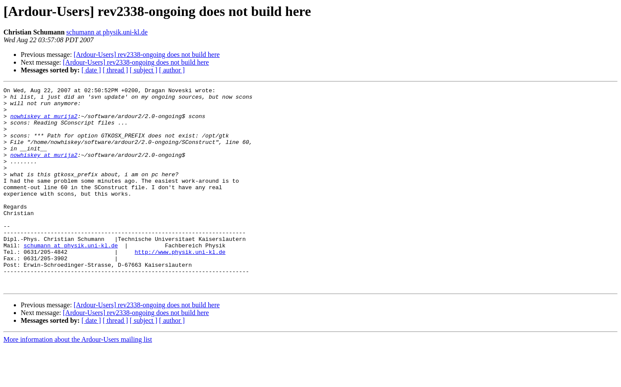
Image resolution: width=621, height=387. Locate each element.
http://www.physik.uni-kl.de (180, 285)
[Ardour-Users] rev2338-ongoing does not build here (147, 54)
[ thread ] (115, 70)
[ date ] (91, 70)
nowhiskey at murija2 (44, 122)
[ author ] (172, 70)
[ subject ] (143, 70)
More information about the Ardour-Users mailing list (77, 379)
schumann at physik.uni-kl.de (106, 32)
